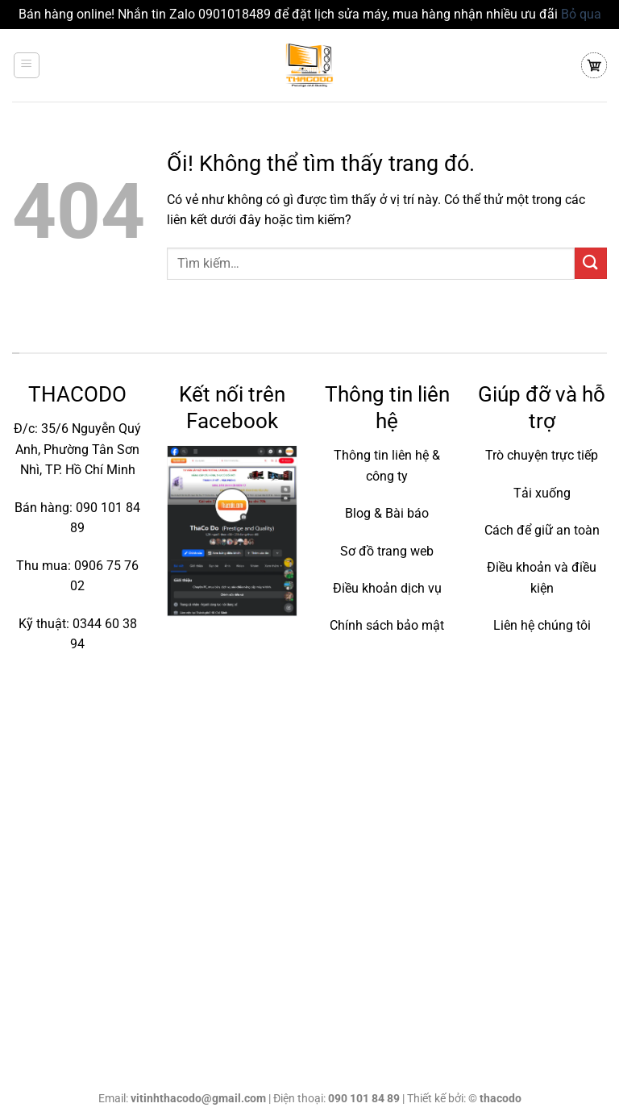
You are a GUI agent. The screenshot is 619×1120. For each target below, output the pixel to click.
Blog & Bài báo (387, 513)
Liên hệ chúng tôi (542, 625)
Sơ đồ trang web (387, 551)
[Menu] (27, 65)
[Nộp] (591, 263)
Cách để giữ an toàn (542, 530)
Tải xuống (542, 493)
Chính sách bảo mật (387, 625)
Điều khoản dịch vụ (387, 588)
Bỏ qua (581, 14)
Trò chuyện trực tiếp (541, 455)
